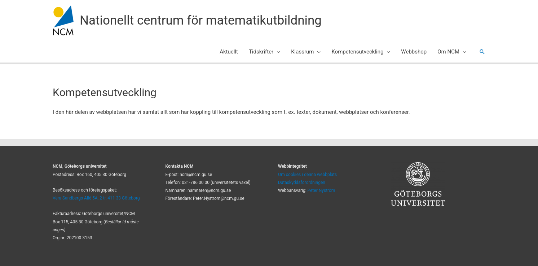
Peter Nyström (321, 190)
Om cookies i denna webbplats (307, 174)
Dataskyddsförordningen (301, 182)
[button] (482, 51)
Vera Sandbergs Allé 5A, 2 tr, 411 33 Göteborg (96, 198)
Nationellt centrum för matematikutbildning (201, 20)
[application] (276, 52)
